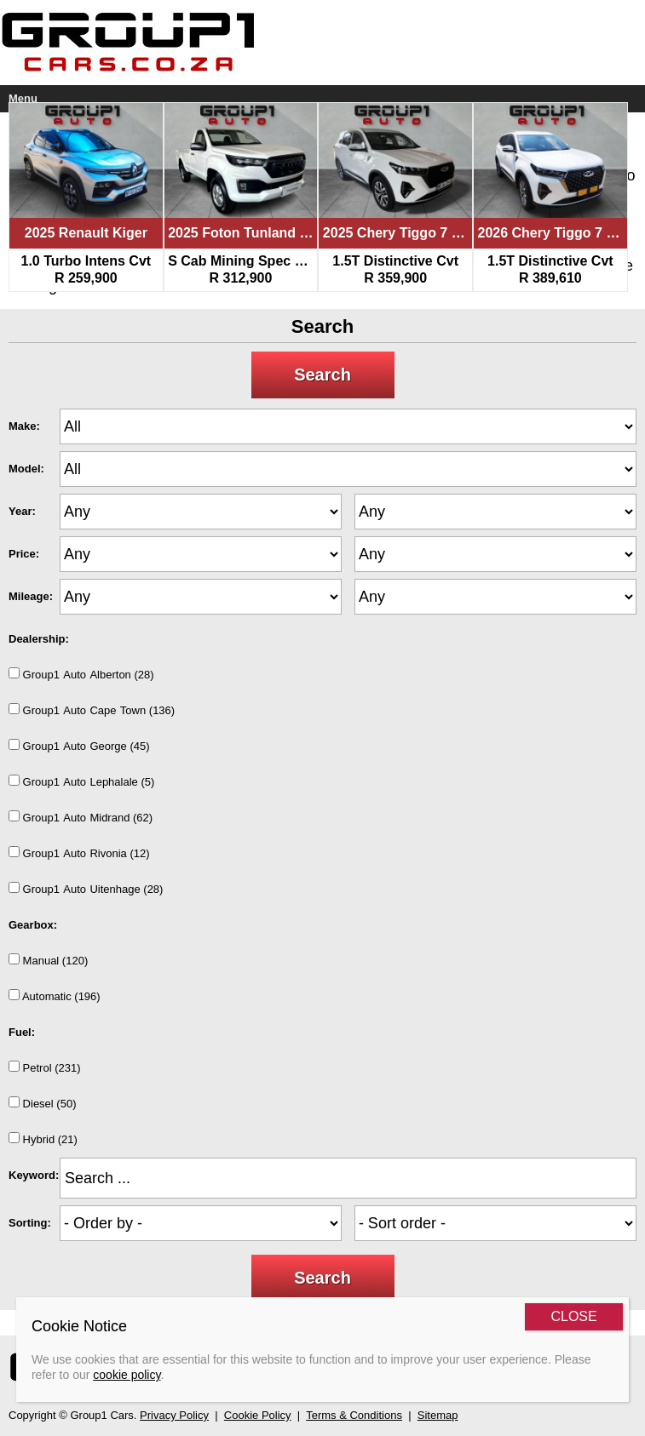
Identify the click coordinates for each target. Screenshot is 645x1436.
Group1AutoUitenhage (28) (86, 888)
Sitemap (438, 1415)
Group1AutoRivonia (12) (79, 853)
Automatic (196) (55, 996)
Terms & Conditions (354, 1415)
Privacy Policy (174, 1415)
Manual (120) (48, 960)
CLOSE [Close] (573, 1316)
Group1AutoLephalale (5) (81, 781)
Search (322, 374)
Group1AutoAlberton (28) (81, 674)
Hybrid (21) (43, 1139)
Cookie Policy (257, 1415)
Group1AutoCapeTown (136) (92, 710)
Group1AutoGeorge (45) (79, 745)
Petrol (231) (45, 1067)
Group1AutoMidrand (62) (81, 817)
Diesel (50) (42, 1103)
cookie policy (126, 1375)
